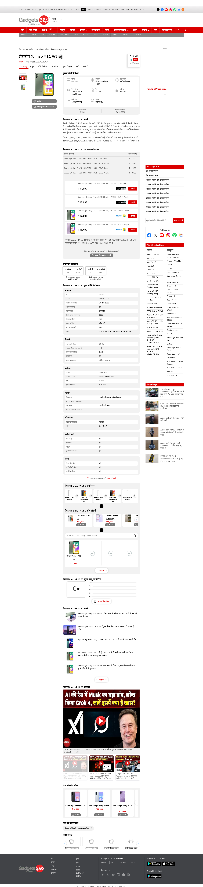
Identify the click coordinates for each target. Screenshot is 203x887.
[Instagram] (168, 235)
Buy (135, 60)
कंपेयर (37, 101)
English (104, 863)
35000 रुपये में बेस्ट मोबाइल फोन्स (157, 207)
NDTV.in (79, 876)
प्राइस (32, 67)
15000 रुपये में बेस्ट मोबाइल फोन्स (157, 189)
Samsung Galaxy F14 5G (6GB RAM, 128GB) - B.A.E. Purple (103, 197)
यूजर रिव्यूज (67, 67)
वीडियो (82, 30)
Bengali (123, 863)
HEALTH (77, 10)
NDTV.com (80, 873)
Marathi (129, 10)
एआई (47, 30)
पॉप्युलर (170, 250)
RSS (53, 859)
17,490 (82, 216)
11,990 (82, 189)
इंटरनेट (105, 35)
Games (90, 10)
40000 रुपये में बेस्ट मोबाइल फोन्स (157, 212)
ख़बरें (77, 67)
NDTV (21, 10)
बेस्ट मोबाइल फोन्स (152, 176)
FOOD (60, 10)
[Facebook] (149, 235)
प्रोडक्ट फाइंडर (120, 30)
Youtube (113, 874)
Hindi (113, 863)
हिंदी (40, 10)
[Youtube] (162, 235)
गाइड (107, 30)
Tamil (132, 863)
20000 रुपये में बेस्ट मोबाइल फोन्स (157, 194)
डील (155, 30)
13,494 (82, 202)
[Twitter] (155, 235)
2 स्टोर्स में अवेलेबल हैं (133, 64)
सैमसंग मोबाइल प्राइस (72, 848)
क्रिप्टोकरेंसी (167, 30)
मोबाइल (23, 35)
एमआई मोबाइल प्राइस (111, 848)
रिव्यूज (62, 30)
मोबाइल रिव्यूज (152, 384)
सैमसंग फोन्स (44, 49)
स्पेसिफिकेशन (43, 67)
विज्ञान (96, 35)
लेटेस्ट (149, 250)
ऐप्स (42, 35)
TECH (83, 10)
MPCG (122, 10)
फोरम (135, 30)
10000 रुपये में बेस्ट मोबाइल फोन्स (157, 180)
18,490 (82, 230)
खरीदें (133, 189)
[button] (136, 495)
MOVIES (46, 10)
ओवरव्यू (23, 67)
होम (22, 30)
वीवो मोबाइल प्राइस (131, 848)
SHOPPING (98, 10)
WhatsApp (123, 874)
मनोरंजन (52, 35)
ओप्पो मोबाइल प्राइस (91, 848)
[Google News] (181, 235)
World (27, 10)
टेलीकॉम (85, 35)
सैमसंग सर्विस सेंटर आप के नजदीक (77, 829)
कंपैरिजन (55, 67)
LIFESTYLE (68, 10)
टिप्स (76, 35)
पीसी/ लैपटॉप (64, 35)
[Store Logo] (131, 59)
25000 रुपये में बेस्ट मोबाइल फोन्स (157, 198)
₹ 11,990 (133, 56)
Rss (128, 874)
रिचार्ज (144, 30)
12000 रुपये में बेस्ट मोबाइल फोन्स (157, 185)
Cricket (53, 10)
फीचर (72, 30)
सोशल (115, 35)
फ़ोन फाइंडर (34, 49)
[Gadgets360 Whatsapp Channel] (174, 235)
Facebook (102, 874)
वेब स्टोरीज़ (137, 35)
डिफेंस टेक (96, 30)
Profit (34, 10)
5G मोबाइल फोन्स (152, 171)
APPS (106, 10)
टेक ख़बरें (33, 30)
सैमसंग (21, 62)
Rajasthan (113, 10)
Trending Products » (156, 89)
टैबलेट (34, 35)
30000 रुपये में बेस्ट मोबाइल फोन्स (157, 203)
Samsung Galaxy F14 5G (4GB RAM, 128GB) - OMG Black (103, 184)
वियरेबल (125, 35)
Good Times (139, 10)
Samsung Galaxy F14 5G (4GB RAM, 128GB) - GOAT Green (103, 211)
